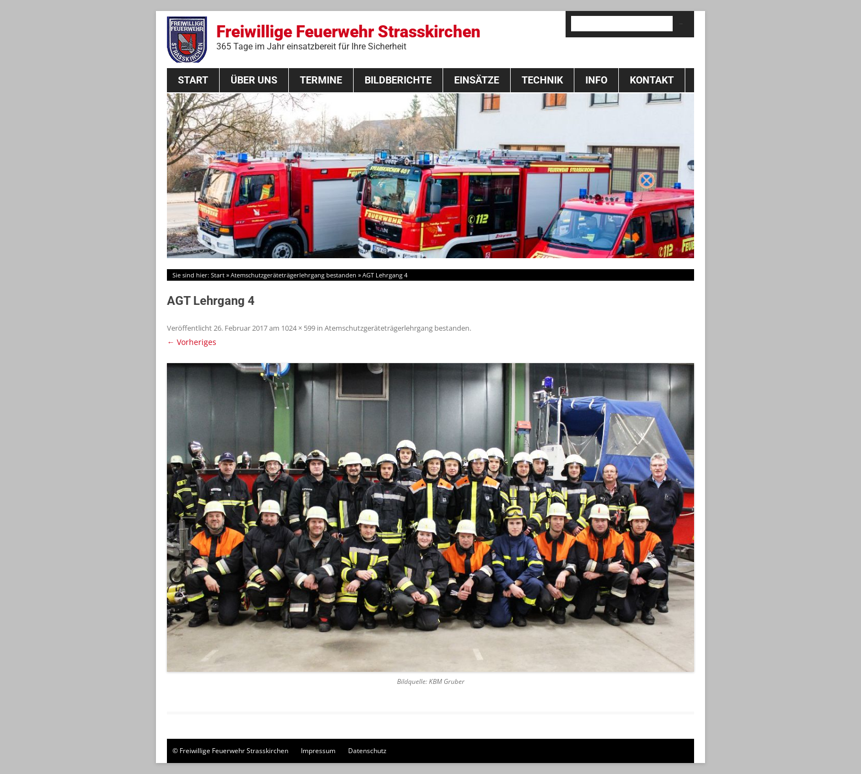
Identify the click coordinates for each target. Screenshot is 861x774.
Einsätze (476, 80)
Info (596, 80)
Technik (542, 80)
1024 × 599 (298, 328)
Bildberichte (398, 80)
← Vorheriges (191, 342)
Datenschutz (367, 750)
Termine (321, 80)
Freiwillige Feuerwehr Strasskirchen (348, 37)
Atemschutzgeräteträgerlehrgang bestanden (293, 275)
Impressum (318, 750)
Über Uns (254, 80)
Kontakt (652, 80)
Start (193, 80)
